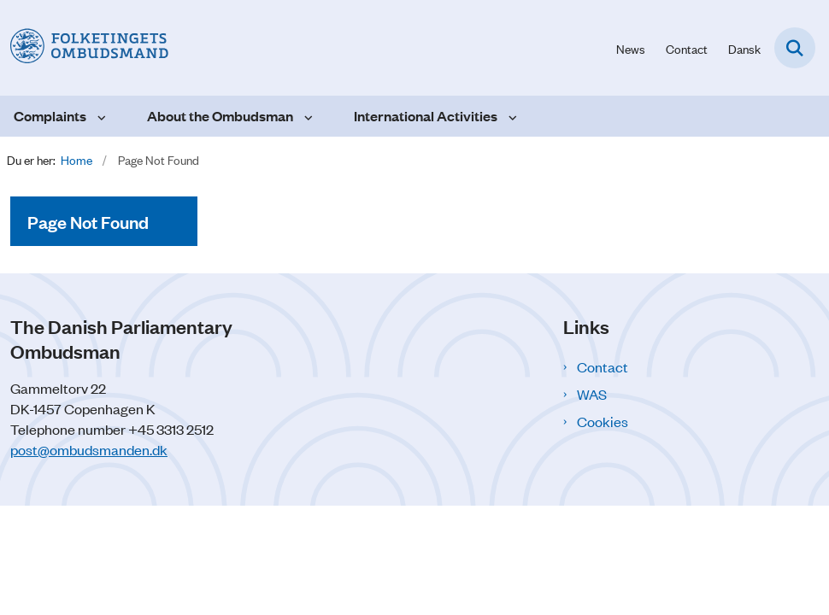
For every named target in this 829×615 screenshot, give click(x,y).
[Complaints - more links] (99, 116)
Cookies (602, 421)
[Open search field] (794, 47)
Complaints (50, 116)
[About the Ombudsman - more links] (306, 116)
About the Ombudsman (220, 116)
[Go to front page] (84, 47)
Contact (602, 366)
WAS (592, 393)
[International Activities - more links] (510, 116)
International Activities (425, 116)
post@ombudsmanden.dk (89, 449)
